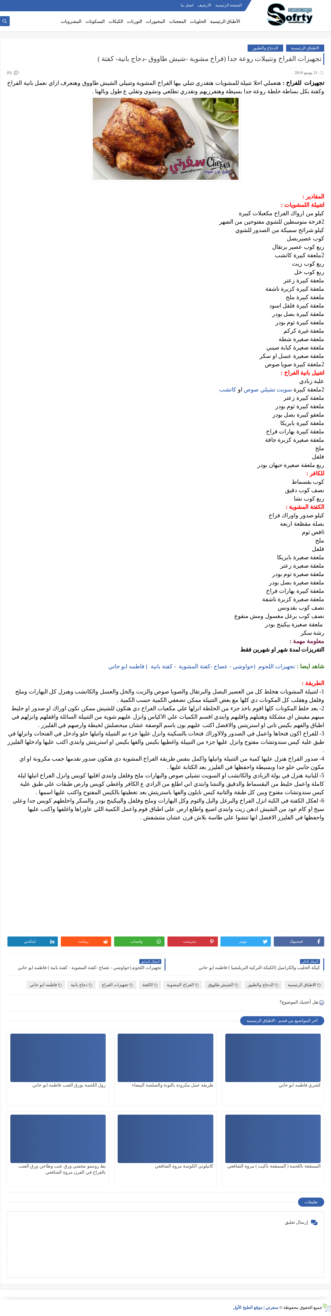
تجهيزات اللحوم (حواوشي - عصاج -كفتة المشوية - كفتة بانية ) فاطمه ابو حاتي (201, 666)
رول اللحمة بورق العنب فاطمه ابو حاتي (69, 1085)
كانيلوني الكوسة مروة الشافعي (184, 1166)
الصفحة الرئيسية (228, 5)
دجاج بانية (81, 984)
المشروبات (71, 21)
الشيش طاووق (223, 984)
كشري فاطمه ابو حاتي (300, 1085)
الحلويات (198, 21)
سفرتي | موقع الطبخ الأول (255, 1307)
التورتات (134, 21)
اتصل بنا (187, 5)
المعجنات (177, 21)
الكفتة (150, 984)
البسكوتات (95, 21)
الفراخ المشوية (182, 984)
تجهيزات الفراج (117, 984)
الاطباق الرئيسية (305, 48)
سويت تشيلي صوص (269, 389)
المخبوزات (155, 21)
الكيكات (116, 21)
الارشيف (204, 5)
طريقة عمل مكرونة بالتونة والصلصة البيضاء (172, 1085)
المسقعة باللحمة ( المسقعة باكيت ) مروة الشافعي (274, 1166)
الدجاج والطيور (265, 48)
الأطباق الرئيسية (225, 21)
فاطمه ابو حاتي (46, 984)
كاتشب (227, 389)
